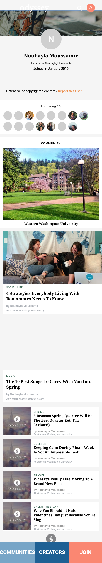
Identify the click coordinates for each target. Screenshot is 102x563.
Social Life (14, 287)
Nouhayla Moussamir (24, 306)
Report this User (70, 91)
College (40, 443)
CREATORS (52, 552)
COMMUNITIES (17, 552)
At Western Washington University (25, 310)
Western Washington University (51, 223)
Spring (39, 412)
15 (59, 106)
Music (10, 375)
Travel (39, 475)
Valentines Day (46, 506)
